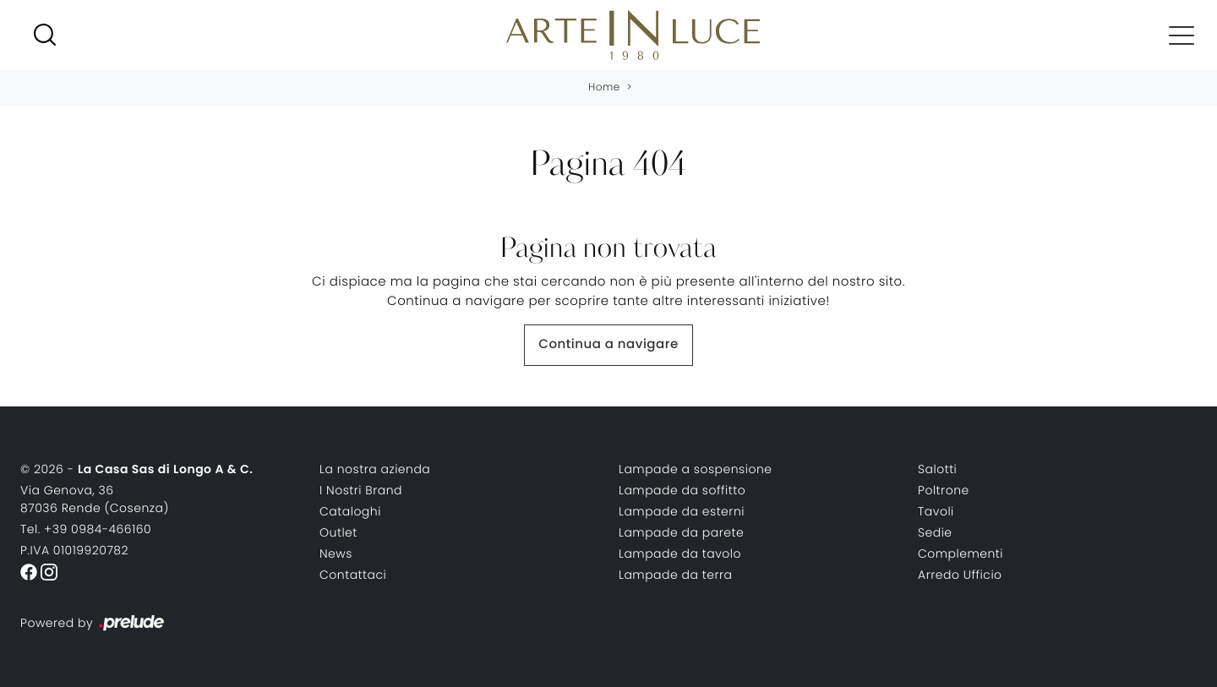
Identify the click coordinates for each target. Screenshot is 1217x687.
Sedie (935, 532)
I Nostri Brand (360, 490)
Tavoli (936, 511)
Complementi (960, 553)
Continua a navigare (608, 344)
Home (604, 87)
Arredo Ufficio (960, 574)
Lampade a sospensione (695, 469)
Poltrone (943, 490)
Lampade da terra (676, 574)
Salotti (937, 469)
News (335, 553)
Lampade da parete (681, 532)
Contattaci (352, 574)
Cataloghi (350, 511)
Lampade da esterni (682, 511)
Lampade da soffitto (682, 490)
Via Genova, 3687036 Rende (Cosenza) (94, 499)
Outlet (338, 532)
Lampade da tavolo (680, 553)
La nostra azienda (374, 469)
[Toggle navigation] (1181, 34)
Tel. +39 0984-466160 (85, 529)
